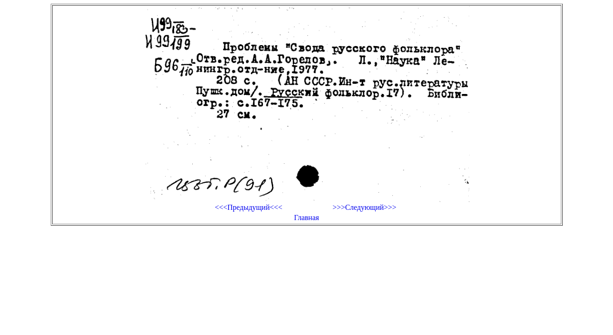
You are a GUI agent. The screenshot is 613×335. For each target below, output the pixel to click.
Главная (306, 217)
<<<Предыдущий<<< (248, 207)
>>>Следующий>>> (364, 207)
